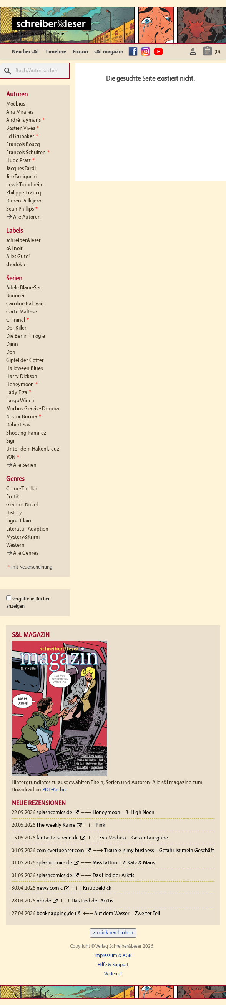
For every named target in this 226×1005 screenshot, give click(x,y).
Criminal (17, 320)
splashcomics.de (54, 813)
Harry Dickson (21, 377)
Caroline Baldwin (25, 304)
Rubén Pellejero (23, 201)
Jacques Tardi (21, 169)
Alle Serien (21, 465)
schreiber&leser (23, 241)
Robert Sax (18, 425)
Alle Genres (22, 553)
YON (12, 457)
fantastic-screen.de (58, 838)
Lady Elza (18, 393)
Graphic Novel (22, 505)
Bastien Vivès (22, 128)
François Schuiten (28, 153)
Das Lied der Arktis (113, 876)
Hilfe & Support (113, 965)
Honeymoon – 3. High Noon (124, 813)
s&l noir (14, 249)
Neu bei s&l (25, 52)
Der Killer (16, 328)
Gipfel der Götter (25, 360)
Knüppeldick (97, 888)
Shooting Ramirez (26, 433)
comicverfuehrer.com (60, 851)
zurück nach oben (113, 933)
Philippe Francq (23, 193)
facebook (134, 52)
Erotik (12, 497)
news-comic (50, 888)
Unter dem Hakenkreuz (32, 449)
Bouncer (15, 296)
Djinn (12, 344)
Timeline (55, 52)
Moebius (15, 104)
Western (15, 545)
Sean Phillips (22, 209)
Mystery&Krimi (23, 537)
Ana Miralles (19, 112)
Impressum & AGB (113, 956)
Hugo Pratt (20, 161)
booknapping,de (55, 914)
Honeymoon (22, 385)
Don (10, 352)
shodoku (15, 265)
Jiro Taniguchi (21, 177)
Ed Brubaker (22, 136)
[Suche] (34, 70)
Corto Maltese (21, 312)
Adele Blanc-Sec (24, 288)
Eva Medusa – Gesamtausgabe (133, 838)
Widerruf (113, 974)
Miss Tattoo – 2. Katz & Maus (124, 863)
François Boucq (23, 145)
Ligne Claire (19, 521)
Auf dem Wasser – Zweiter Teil (127, 914)
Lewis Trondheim (25, 185)
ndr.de (44, 901)
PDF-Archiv (54, 790)
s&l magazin (108, 52)
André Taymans (25, 120)
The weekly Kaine (55, 825)
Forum (80, 52)
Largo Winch (20, 401)
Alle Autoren (23, 217)
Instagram (146, 52)
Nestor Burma (23, 417)
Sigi (10, 441)
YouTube (159, 52)
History (14, 513)
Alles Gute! (18, 257)
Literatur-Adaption (27, 529)
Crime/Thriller (21, 489)
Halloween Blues (24, 368)
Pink (100, 825)
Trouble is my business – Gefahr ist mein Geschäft (159, 851)
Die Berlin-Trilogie (25, 336)
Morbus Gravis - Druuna (32, 409)
